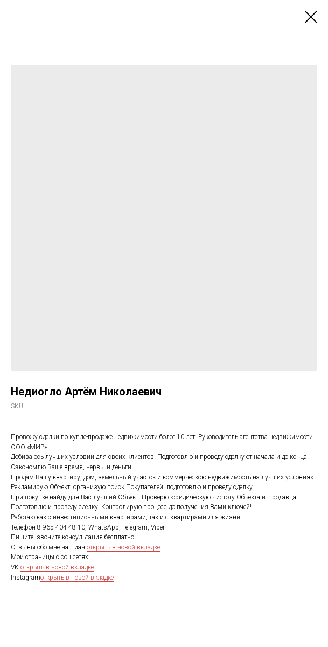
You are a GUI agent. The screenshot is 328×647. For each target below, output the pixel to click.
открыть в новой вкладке (123, 547)
